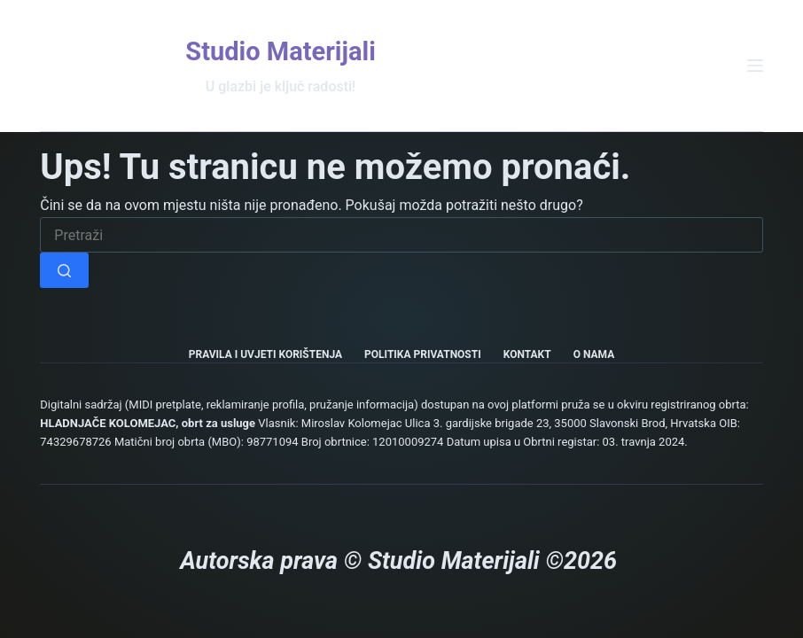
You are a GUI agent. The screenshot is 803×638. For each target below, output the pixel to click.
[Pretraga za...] (401, 235)
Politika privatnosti (422, 354)
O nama (594, 354)
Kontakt (527, 354)
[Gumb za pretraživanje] (64, 270)
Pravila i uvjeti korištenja (265, 354)
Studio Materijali (280, 51)
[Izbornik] (755, 66)
